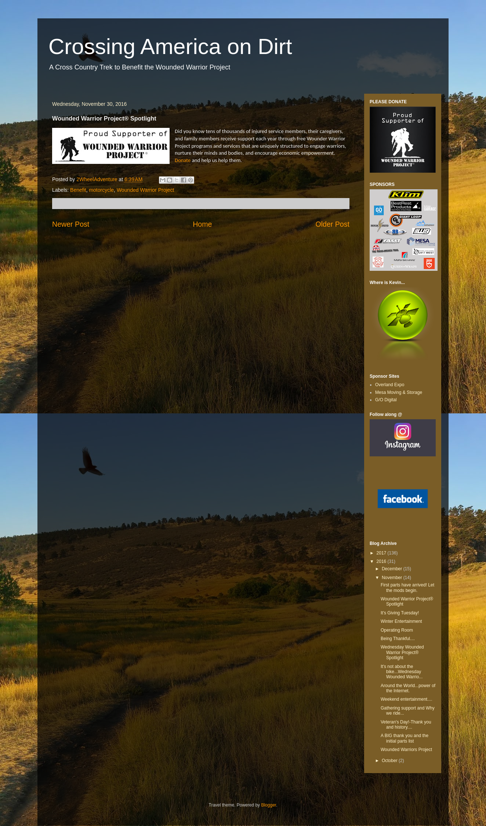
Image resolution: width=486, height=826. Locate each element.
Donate (183, 160)
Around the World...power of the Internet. (408, 688)
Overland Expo (389, 384)
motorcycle (101, 190)
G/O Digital (386, 399)
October (390, 760)
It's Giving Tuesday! (400, 612)
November (392, 577)
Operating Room (397, 630)
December (392, 568)
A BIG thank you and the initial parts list (404, 738)
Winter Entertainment (401, 621)
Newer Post (70, 224)
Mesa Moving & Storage (398, 392)
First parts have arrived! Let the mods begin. (407, 587)
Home (202, 224)
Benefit (78, 190)
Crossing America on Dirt (170, 46)
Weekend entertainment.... (406, 699)
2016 (382, 561)
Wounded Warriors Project (406, 749)
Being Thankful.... (398, 638)
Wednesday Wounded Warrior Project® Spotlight (402, 652)
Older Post (332, 224)
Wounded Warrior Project (145, 190)
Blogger (268, 805)
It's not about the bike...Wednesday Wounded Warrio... (401, 672)
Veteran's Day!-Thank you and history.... (406, 724)
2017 (382, 553)
